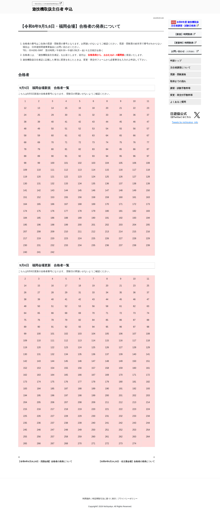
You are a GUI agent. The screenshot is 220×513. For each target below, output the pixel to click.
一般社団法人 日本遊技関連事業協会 (46, 4)
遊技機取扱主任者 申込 (52, 9)
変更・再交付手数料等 (181, 95)
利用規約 (86, 498)
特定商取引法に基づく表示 (104, 498)
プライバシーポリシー (128, 498)
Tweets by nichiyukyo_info (185, 122)
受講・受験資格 (178, 74)
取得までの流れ (178, 81)
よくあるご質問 (178, 102)
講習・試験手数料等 (180, 88)
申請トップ (175, 61)
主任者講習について (180, 67)
